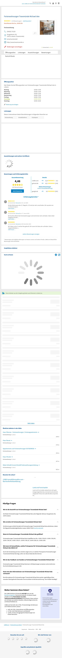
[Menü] (59, 3)
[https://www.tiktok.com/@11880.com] (13, 639)
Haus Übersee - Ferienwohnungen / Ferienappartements (20, 432)
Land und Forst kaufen (40, 487)
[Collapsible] (57, 509)
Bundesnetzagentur (9, 595)
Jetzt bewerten (17, 191)
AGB (37, 629)
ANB (40, 629)
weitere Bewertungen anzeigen (31, 234)
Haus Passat (6, 440)
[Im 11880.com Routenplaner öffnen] (56, 254)
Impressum (24, 629)
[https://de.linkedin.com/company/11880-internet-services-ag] (26, 639)
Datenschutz (31, 629)
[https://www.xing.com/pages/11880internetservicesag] (21, 639)
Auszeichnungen (33, 52)
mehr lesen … (12, 208)
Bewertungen (46, 52)
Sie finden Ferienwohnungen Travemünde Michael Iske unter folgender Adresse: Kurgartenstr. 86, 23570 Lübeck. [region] (29, 515)
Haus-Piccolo (7, 457)
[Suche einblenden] (50, 3)
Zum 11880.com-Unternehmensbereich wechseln (33, 3)
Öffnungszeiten (10, 52)
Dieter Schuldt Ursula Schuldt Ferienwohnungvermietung (20, 465)
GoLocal (18, 203)
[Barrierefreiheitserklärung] (56, 3)
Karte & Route (10, 56)
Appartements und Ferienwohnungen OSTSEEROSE (18, 449)
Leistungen (21, 52)
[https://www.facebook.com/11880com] (8, 639)
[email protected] (38, 528)
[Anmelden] (53, 3)
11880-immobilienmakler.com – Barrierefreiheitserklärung (13, 480)
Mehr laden (31, 423)
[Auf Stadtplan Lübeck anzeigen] (59, 254)
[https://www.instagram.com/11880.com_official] (17, 639)
